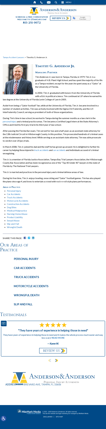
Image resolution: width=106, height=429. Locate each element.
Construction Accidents (18, 204)
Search (56, 2)
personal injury (10, 121)
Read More (58, 337)
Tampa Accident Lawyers (13, 57)
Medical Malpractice (17, 210)
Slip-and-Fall (13, 223)
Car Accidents (13, 194)
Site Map (59, 417)
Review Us (58, 18)
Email (49, 2)
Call (41, 2)
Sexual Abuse (13, 220)
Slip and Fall (23, 304)
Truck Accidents (14, 197)
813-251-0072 (32, 22)
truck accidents (41, 150)
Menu (68, 2)
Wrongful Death (14, 227)
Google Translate (82, 18)
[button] (56, 360)
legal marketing (63, 413)
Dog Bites (11, 207)
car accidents (59, 150)
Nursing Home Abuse (17, 214)
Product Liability (15, 217)
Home (35, 2)
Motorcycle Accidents (17, 200)
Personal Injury (14, 190)
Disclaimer (47, 417)
